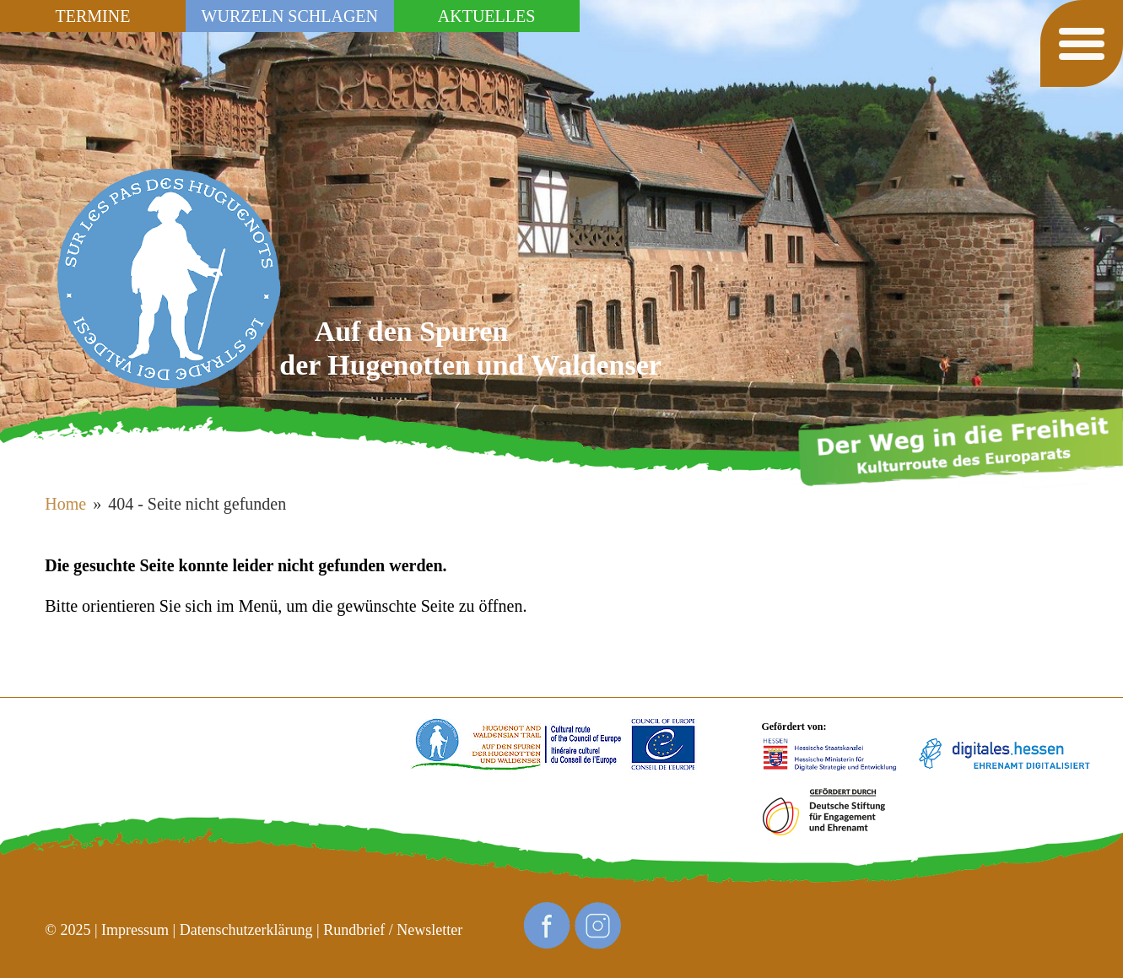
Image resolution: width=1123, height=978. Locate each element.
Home (65, 503)
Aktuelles (487, 16)
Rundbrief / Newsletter (392, 929)
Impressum (135, 929)
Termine (93, 16)
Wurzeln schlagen (290, 16)
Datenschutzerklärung (246, 929)
